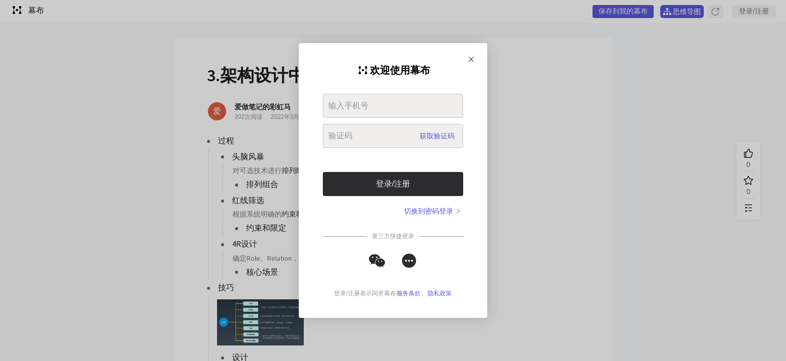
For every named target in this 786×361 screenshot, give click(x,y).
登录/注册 (393, 183)
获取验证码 (437, 136)
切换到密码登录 (432, 211)
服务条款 (409, 293)
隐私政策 (440, 293)
